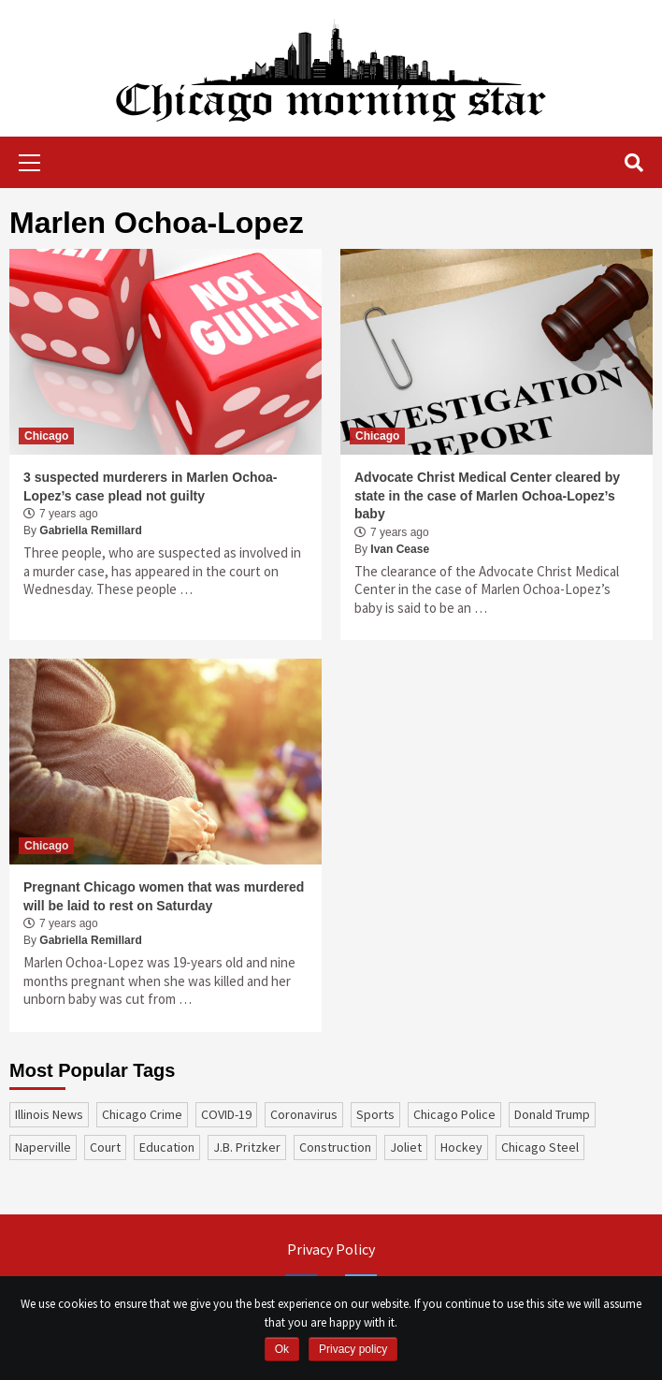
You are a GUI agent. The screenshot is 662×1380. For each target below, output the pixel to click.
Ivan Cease (399, 549)
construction (335, 1147)
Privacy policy (353, 1349)
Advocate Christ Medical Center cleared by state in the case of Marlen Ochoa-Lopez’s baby (487, 495)
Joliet (406, 1147)
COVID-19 (226, 1114)
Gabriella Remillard (90, 530)
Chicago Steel (540, 1147)
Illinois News (49, 1114)
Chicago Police (454, 1114)
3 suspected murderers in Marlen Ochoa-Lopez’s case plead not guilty (150, 486)
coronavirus (304, 1114)
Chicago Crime (142, 1114)
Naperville (43, 1147)
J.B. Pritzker (247, 1147)
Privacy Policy (331, 1249)
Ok (282, 1349)
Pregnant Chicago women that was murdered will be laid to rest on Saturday (163, 896)
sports (375, 1114)
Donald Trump (552, 1114)
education (166, 1147)
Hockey (461, 1147)
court (105, 1147)
